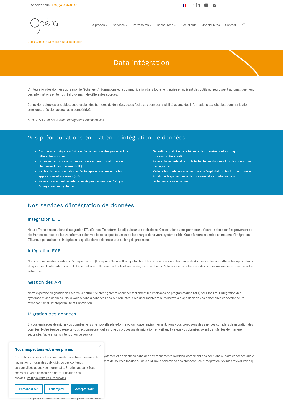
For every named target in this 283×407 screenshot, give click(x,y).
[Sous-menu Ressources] (175, 25)
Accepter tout (84, 389)
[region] (56, 370)
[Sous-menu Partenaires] (151, 25)
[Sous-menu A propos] (107, 25)
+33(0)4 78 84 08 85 (64, 5)
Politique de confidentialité (86, 398)
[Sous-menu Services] (127, 25)
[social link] (198, 5)
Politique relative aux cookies (46, 378)
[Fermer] (99, 346)
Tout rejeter (56, 389)
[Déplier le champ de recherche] (243, 25)
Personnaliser (28, 389)
